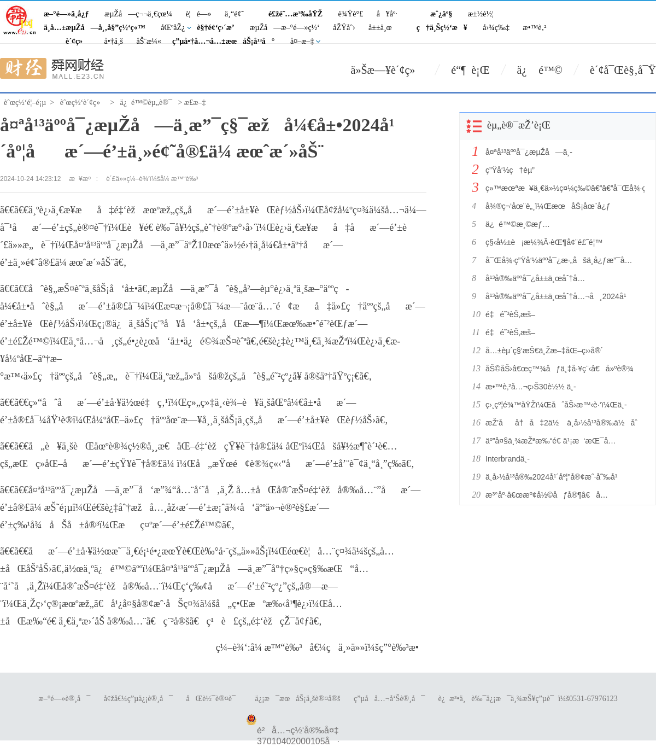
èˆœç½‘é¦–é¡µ (25, 102)
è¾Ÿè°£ (351, 14)
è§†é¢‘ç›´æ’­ (215, 28)
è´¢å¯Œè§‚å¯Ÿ (623, 70)
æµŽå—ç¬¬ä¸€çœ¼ (138, 14)
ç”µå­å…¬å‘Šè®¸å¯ (389, 699)
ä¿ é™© (540, 70)
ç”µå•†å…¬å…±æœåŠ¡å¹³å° (223, 41)
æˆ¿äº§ (441, 14)
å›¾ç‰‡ (496, 28)
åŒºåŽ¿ (173, 28)
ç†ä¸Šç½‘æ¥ (442, 28)
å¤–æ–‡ (302, 41)
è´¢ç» (77, 41)
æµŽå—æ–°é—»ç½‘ (285, 28)
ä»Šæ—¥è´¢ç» (387, 70)
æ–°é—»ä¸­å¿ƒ (66, 14)
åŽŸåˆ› (344, 28)
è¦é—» (198, 14)
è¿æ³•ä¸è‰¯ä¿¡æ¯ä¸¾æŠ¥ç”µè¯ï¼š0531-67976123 (528, 699)
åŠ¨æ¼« (148, 41)
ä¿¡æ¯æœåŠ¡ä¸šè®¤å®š (297, 699)
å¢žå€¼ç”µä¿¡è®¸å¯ (138, 699)
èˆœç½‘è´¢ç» (83, 102)
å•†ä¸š (113, 41)
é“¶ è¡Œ (470, 70)
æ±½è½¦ (481, 14)
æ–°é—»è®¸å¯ (64, 699)
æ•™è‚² (534, 28)
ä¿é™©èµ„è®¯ (146, 102)
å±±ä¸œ (380, 28)
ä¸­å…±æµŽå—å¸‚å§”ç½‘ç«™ (94, 28)
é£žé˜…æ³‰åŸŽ (295, 14)
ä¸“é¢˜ (234, 14)
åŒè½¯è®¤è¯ (214, 699)
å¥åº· (387, 14)
